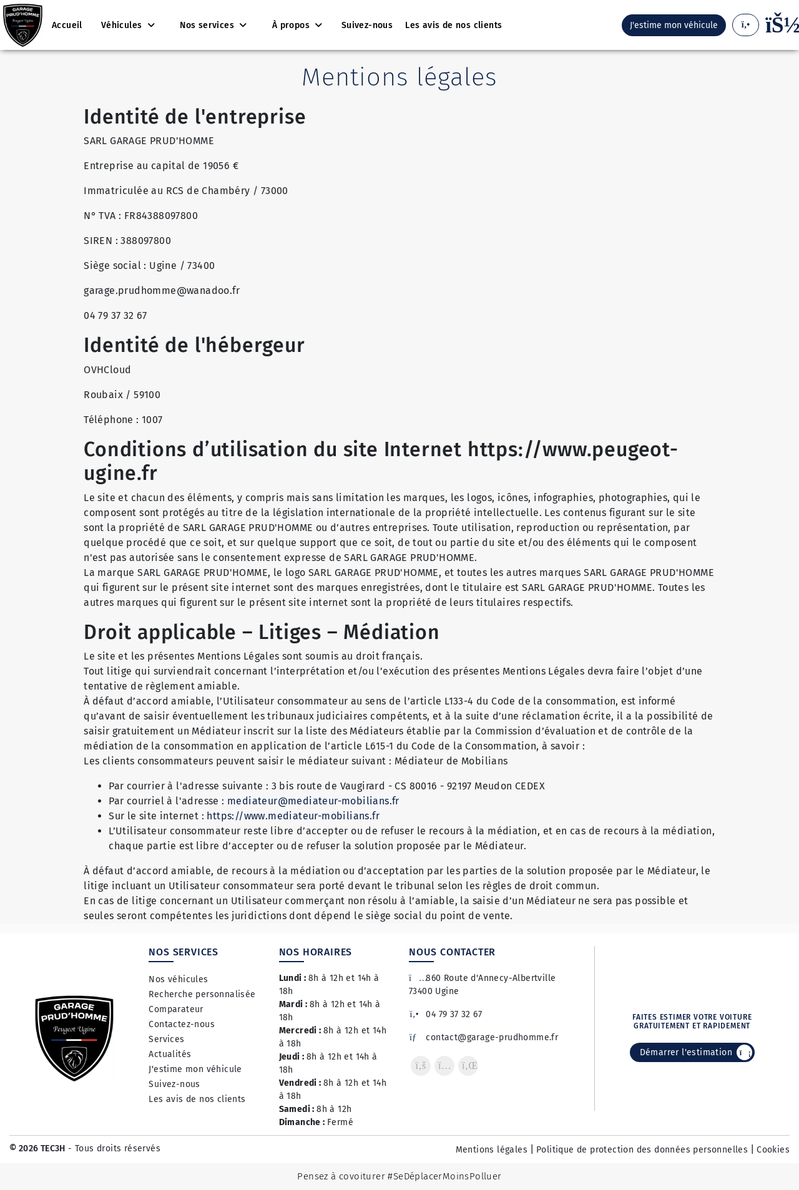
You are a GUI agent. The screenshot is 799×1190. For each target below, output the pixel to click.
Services (166, 1039)
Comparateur (176, 1009)
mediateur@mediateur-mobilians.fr (313, 801)
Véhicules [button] (123, 25)
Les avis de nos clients (197, 1099)
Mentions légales (491, 1149)
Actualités (170, 1054)
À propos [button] (292, 25)
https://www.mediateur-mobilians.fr (293, 816)
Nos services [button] (208, 25)
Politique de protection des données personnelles (642, 1149)
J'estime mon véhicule (195, 1069)
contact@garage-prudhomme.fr (483, 1037)
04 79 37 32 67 (445, 1014)
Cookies (773, 1149)
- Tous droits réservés (113, 1148)
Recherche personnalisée (202, 994)
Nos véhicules (178, 979)
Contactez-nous (182, 1024)
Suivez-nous (174, 1084)
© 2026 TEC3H (37, 1148)
